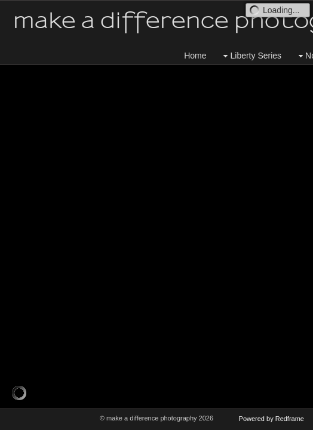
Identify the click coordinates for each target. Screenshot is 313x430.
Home (195, 55)
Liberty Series (250, 56)
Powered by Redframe (271, 418)
